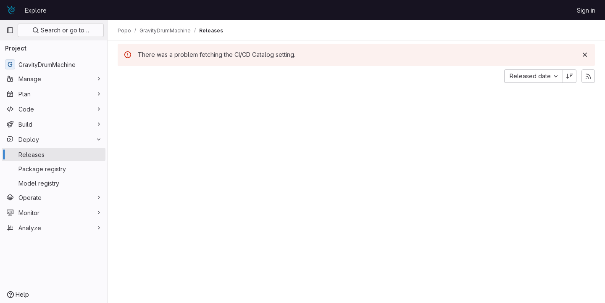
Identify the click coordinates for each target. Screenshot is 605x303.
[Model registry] (53, 183)
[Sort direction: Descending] (569, 76)
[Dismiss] (585, 55)
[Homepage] (11, 10)
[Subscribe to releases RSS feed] (588, 76)
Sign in (586, 10)
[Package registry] (53, 168)
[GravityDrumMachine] (53, 64)
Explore (36, 10)
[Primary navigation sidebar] (10, 30)
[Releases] (53, 154)
